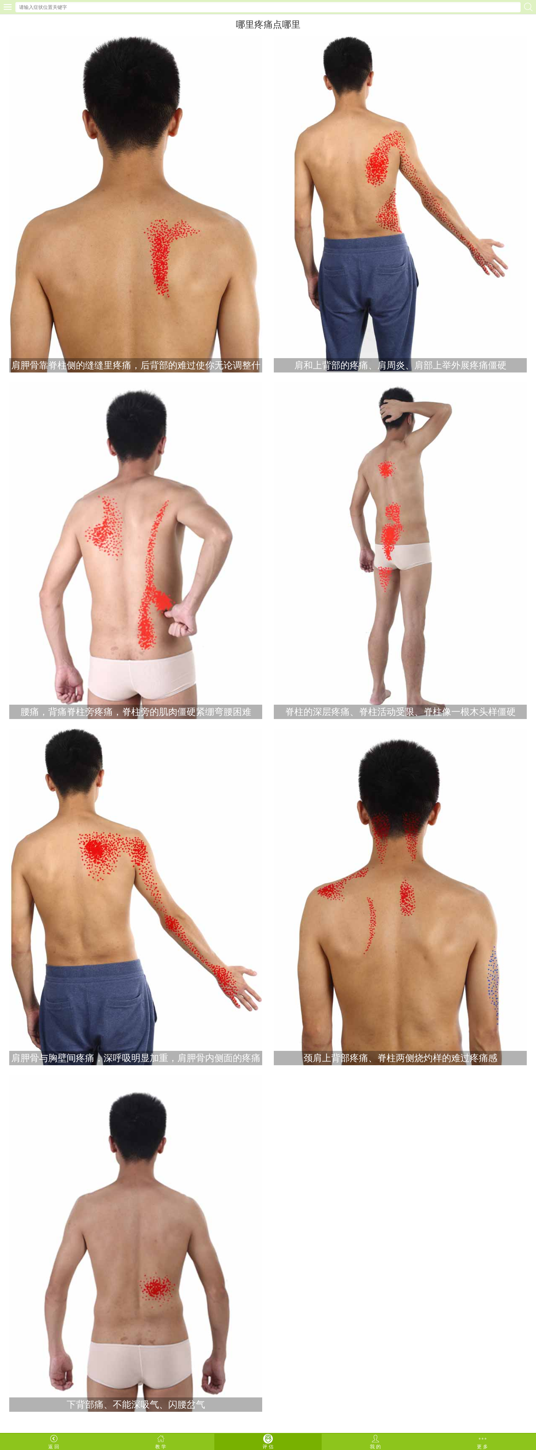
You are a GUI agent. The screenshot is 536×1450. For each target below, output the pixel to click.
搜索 (528, 7)
